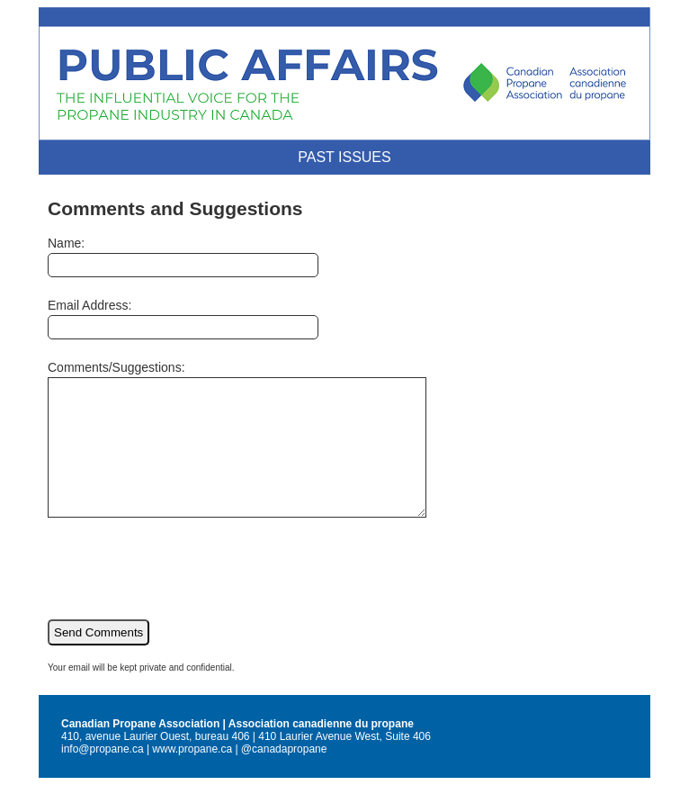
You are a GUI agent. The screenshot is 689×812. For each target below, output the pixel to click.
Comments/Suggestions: (259, 452)
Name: (183, 256)
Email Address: (183, 318)
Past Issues (344, 157)
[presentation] (184, 592)
